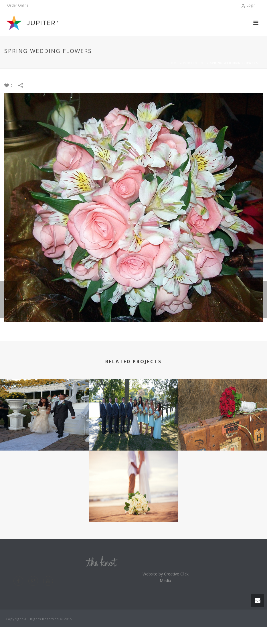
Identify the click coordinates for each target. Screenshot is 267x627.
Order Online (18, 5)
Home (173, 63)
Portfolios (194, 63)
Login (248, 5)
